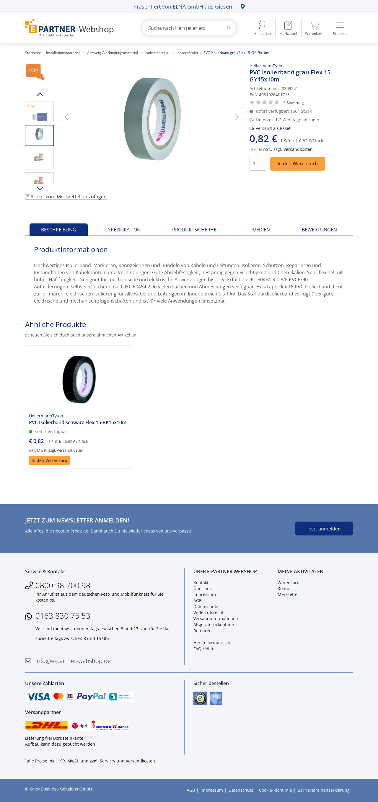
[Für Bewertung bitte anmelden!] (294, 102)
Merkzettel (288, 594)
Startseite (33, 52)
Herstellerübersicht (212, 643)
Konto (283, 588)
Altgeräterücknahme (213, 624)
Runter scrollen (39, 188)
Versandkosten (298, 149)
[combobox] (189, 28)
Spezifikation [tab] (124, 229)
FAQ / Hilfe (203, 648)
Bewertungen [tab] (319, 229)
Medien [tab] (261, 229)
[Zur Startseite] (76, 28)
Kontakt (200, 582)
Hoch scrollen (39, 94)
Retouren (202, 630)
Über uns (202, 588)
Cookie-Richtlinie (275, 790)
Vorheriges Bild (66, 117)
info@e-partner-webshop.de (73, 661)
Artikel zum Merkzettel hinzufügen (66, 196)
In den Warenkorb (298, 163)
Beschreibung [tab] (58, 229)
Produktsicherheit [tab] (196, 229)
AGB (197, 600)
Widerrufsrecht (208, 612)
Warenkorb (288, 582)
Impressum (204, 594)
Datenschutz (205, 606)
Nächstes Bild (237, 117)
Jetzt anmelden (324, 528)
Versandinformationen (215, 618)
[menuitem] (288, 28)
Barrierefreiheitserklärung (324, 790)
